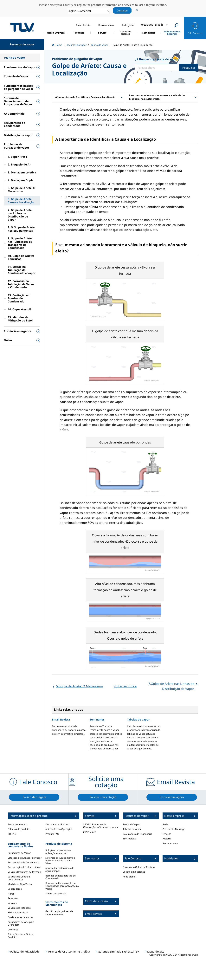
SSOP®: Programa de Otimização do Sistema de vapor (100, 826)
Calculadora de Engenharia (137, 834)
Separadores (15, 888)
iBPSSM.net (89, 832)
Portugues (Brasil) (151, 24)
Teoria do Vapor (131, 824)
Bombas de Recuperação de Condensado (60, 877)
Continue (122, 10)
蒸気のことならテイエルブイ (22, 27)
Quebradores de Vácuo (20, 917)
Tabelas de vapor (138, 719)
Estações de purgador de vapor (25, 857)
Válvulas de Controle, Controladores (19, 878)
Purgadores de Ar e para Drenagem (21, 923)
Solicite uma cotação (134, 871)
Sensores (13, 898)
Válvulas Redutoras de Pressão (24, 872)
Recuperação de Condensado (23, 862)
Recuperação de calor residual (24, 867)
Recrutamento (170, 843)
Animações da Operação (58, 829)
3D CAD (12, 834)
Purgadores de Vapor (19, 853)
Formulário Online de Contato (139, 867)
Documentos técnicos (57, 824)
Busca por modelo (17, 824)
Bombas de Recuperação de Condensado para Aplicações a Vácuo (62, 886)
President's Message (174, 829)
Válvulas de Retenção (19, 907)
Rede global (129, 876)
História (167, 838)
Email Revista (61, 719)
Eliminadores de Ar (18, 912)
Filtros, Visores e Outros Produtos (20, 936)
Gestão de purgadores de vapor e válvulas (59, 913)
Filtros (11, 893)
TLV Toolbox (129, 838)
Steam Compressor (55, 893)
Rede (165, 824)
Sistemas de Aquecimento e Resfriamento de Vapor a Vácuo (60, 860)
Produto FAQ (52, 834)
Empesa (167, 834)
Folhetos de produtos (19, 829)
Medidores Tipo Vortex (20, 884)
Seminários (97, 719)
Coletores (13, 929)
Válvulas (12, 903)
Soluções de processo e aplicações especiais (58, 852)
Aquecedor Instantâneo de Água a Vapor (59, 869)
